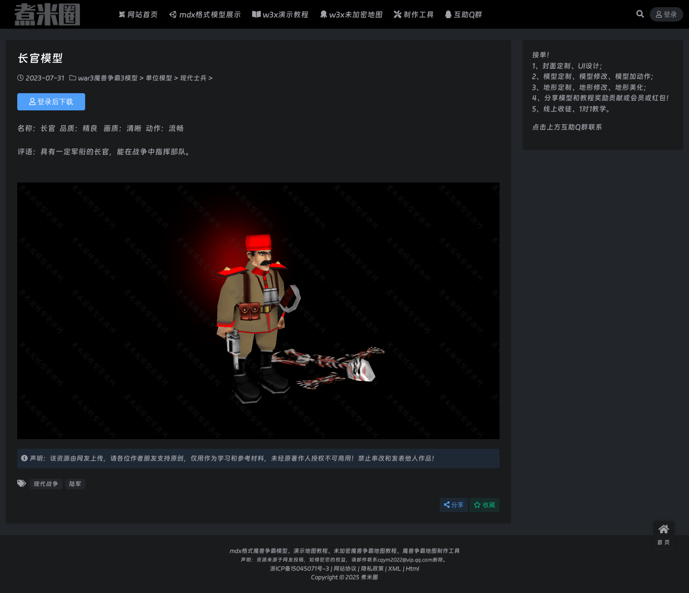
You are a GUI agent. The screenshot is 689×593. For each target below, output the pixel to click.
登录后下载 (51, 102)
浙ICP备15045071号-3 (299, 568)
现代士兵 (193, 78)
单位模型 (158, 78)
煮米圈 (369, 577)
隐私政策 (372, 568)
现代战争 (45, 483)
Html (412, 568)
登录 (666, 14)
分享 (454, 504)
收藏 (484, 504)
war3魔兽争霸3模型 (108, 78)
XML (394, 568)
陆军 (75, 483)
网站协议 (344, 568)
